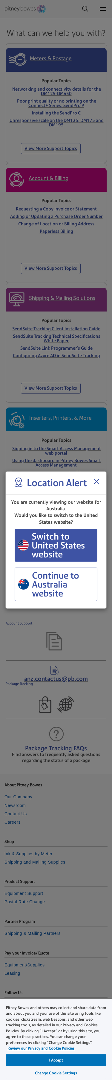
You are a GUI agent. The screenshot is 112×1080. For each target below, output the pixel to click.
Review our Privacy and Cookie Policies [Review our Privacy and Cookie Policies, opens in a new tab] (41, 1048)
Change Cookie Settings (56, 1073)
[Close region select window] (96, 481)
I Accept (56, 1060)
